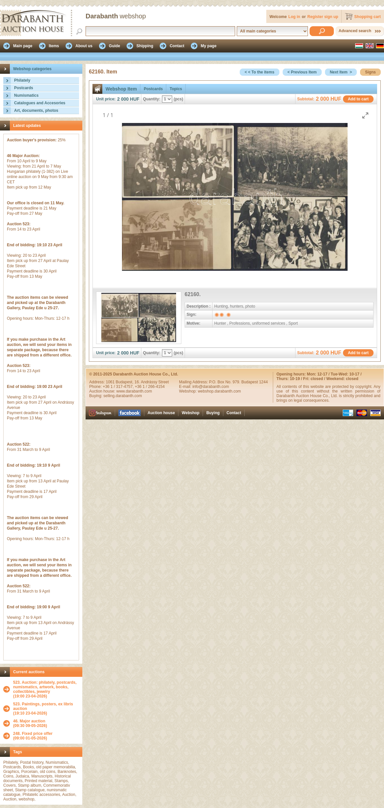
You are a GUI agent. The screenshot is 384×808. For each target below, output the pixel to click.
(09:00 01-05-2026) (32, 735)
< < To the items (259, 72)
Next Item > (341, 72)
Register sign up (322, 16)
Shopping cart (367, 16)
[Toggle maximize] (365, 115)
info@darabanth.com (210, 386)
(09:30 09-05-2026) (30, 723)
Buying (213, 413)
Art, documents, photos (36, 110)
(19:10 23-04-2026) (46, 709)
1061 (111, 382)
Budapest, (125, 382)
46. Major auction (29, 721)
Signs (370, 72)
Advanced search (355, 31)
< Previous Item (302, 72)
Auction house (161, 413)
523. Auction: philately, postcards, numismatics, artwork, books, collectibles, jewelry (44, 687)
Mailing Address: (194, 382)
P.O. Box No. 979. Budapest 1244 (238, 382)
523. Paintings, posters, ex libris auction (43, 706)
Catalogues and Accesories (39, 103)
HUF (134, 99)
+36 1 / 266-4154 (150, 386)
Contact (234, 413)
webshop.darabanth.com (219, 391)
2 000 (123, 99)
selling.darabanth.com (122, 396)
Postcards (23, 88)
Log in (294, 16)
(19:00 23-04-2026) (46, 689)
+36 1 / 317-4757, (119, 386)
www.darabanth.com (134, 391)
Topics (176, 89)
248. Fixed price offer (32, 733)
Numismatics (26, 95)
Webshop (190, 413)
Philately (22, 80)
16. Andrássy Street (151, 382)
